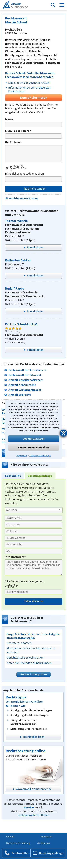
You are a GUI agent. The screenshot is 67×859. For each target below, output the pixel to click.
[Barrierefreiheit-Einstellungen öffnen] (63, 433)
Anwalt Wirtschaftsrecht (24, 390)
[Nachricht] (33, 153)
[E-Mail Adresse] (33, 538)
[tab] (13, 476)
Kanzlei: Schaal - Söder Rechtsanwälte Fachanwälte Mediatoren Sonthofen (30, 75)
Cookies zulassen (33, 438)
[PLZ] (33, 544)
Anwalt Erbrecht (19, 395)
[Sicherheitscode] (33, 591)
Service (29, 807)
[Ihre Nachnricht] (33, 567)
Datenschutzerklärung (40, 455)
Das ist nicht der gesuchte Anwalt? (29, 82)
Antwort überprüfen (33, 674)
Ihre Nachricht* (15, 557)
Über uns (45, 843)
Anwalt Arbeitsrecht (22, 385)
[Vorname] (33, 524)
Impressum (21, 455)
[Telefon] (33, 136)
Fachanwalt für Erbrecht (24, 375)
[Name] (33, 124)
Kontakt (10, 836)
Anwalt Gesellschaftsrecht (25, 380)
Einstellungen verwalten (33, 447)
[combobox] (34, 510)
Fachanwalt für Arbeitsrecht (27, 370)
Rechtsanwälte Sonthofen (33, 815)
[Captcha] (33, 179)
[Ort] (33, 551)
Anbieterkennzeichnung (23, 198)
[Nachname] (33, 518)
